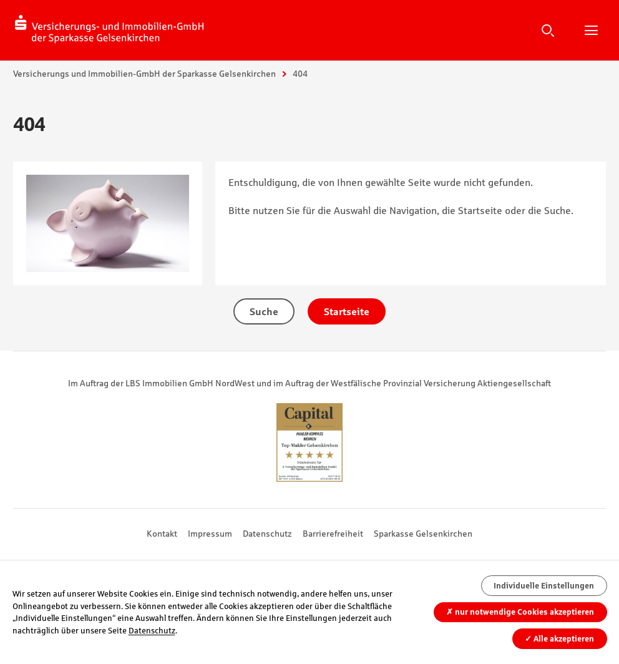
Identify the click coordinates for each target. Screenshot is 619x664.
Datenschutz (267, 534)
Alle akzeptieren (559, 638)
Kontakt (162, 534)
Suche (548, 30)
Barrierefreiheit (333, 534)
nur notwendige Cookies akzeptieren (520, 612)
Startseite (346, 311)
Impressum (210, 534)
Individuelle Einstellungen (544, 585)
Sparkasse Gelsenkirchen (423, 534)
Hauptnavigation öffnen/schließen (591, 30)
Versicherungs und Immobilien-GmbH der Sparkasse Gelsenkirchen (144, 74)
